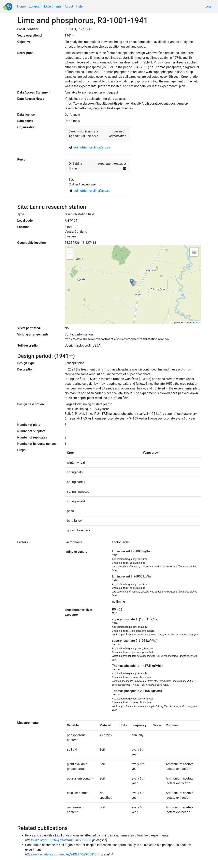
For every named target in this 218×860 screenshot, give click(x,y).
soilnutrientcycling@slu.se (92, 147)
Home (21, 6)
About (69, 6)
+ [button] (70, 250)
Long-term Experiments (45, 6)
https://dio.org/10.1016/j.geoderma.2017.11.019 (58, 840)
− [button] (70, 256)
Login (209, 6)
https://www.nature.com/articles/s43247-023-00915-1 (62, 854)
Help (79, 6)
